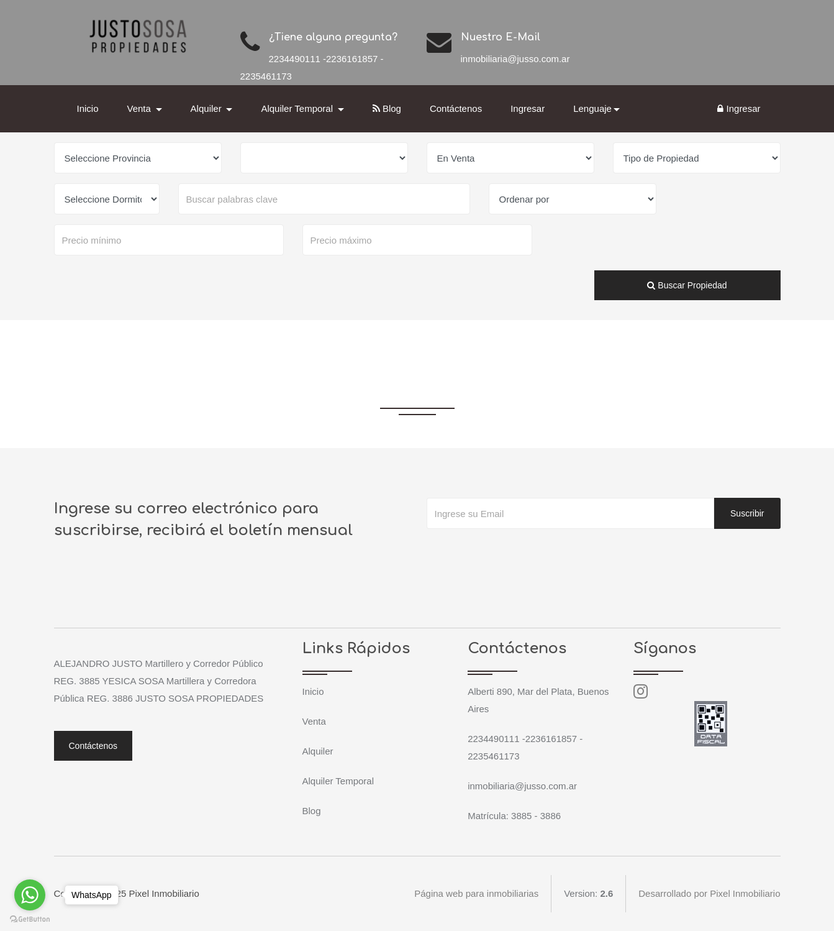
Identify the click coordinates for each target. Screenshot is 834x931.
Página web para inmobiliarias (476, 893)
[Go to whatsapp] (29, 894)
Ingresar (527, 108)
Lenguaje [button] (592, 108)
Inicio (88, 108)
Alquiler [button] (207, 108)
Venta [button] (140, 108)
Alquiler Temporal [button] (298, 108)
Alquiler (317, 751)
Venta (314, 721)
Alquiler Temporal (338, 781)
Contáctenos (456, 108)
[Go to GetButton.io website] (30, 918)
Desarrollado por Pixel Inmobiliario (709, 893)
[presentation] (521, 554)
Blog (387, 108)
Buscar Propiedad (687, 285)
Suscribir (747, 513)
